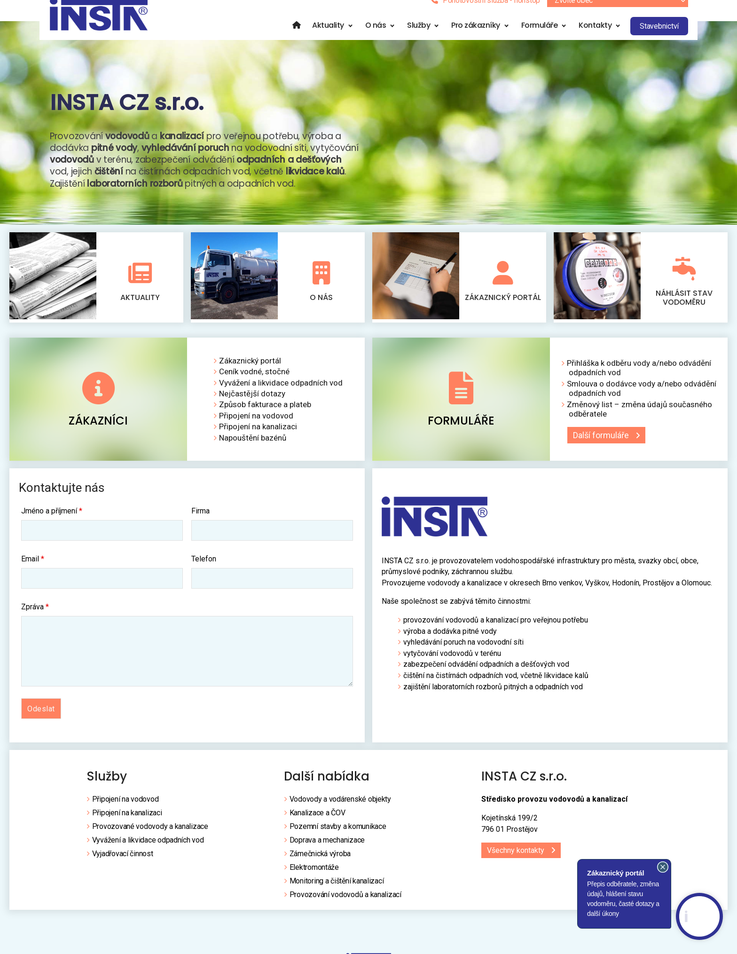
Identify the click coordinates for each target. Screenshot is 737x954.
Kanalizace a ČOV (317, 816)
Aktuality (328, 36)
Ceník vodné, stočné (254, 375)
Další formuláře (598, 439)
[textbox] (617, 12)
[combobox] (617, 12)
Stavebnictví (659, 37)
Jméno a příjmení (51, 515)
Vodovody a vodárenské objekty (340, 803)
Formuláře (539, 36)
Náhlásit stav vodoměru (684, 309)
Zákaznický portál (502, 309)
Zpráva (35, 611)
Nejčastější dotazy (252, 397)
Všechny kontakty (515, 854)
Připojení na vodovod (256, 420)
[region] (368, 135)
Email (32, 563)
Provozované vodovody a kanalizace (150, 830)
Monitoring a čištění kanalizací (337, 885)
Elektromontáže (314, 871)
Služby (418, 36)
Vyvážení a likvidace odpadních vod (281, 387)
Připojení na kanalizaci (258, 430)
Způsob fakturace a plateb (265, 408)
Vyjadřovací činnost (122, 857)
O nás (375, 36)
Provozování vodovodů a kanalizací (345, 898)
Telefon (203, 563)
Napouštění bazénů (252, 442)
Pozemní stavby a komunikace (338, 830)
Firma (200, 515)
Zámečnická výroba (320, 857)
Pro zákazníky (475, 36)
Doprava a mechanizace (327, 844)
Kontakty (595, 36)
